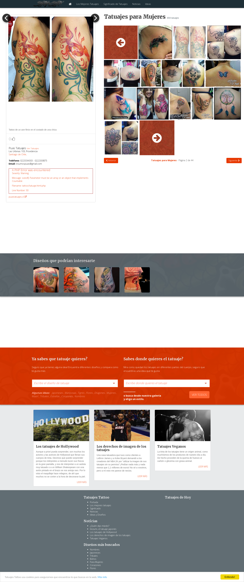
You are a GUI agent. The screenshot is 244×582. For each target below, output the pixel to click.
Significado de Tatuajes (115, 3)
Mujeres (110, 393)
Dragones (99, 393)
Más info (102, 577)
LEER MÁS (82, 482)
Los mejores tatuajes (100, 505)
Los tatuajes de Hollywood (103, 532)
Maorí (35, 396)
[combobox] (75, 383)
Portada (94, 502)
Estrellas (54, 396)
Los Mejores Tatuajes (87, 3)
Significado (95, 508)
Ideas (148, 3)
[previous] (6, 18)
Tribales (44, 396)
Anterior (111, 160)
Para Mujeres (96, 562)
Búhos (93, 558)
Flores (89, 393)
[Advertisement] (50, 116)
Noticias (136, 3)
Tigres (81, 393)
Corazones (67, 396)
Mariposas (70, 393)
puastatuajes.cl (51, 183)
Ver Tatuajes (33, 148)
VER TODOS (199, 395)
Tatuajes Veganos (99, 538)
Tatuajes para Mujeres (164, 160)
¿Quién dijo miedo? (99, 525)
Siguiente (234, 160)
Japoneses (57, 393)
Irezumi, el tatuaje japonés (103, 529)
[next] (95, 18)
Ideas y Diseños (98, 514)
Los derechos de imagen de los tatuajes (110, 535)
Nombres (79, 396)
